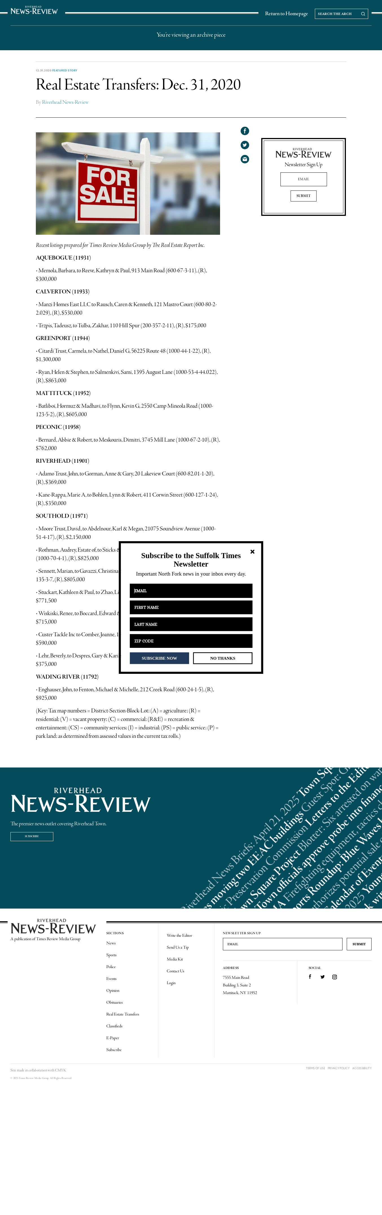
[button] (191, 560)
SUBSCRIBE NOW (159, 658)
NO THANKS (222, 658)
